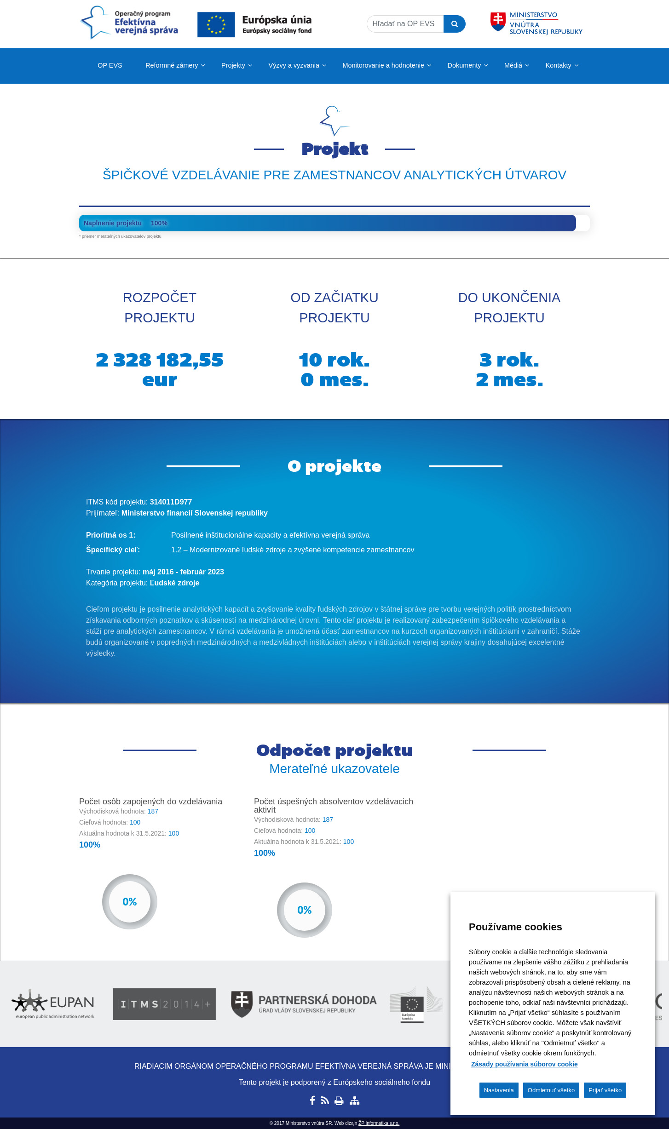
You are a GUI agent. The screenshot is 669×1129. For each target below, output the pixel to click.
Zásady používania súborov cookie (524, 1064)
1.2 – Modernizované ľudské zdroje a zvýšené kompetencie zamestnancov (293, 550)
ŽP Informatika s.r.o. (378, 1123)
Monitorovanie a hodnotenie (383, 65)
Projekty (233, 65)
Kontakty (558, 65)
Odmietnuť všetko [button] (551, 1090)
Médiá (513, 65)
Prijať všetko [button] (605, 1090)
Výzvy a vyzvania (294, 65)
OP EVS (110, 65)
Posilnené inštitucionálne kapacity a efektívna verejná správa (270, 535)
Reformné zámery (171, 65)
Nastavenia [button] (499, 1090)
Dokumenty (464, 65)
